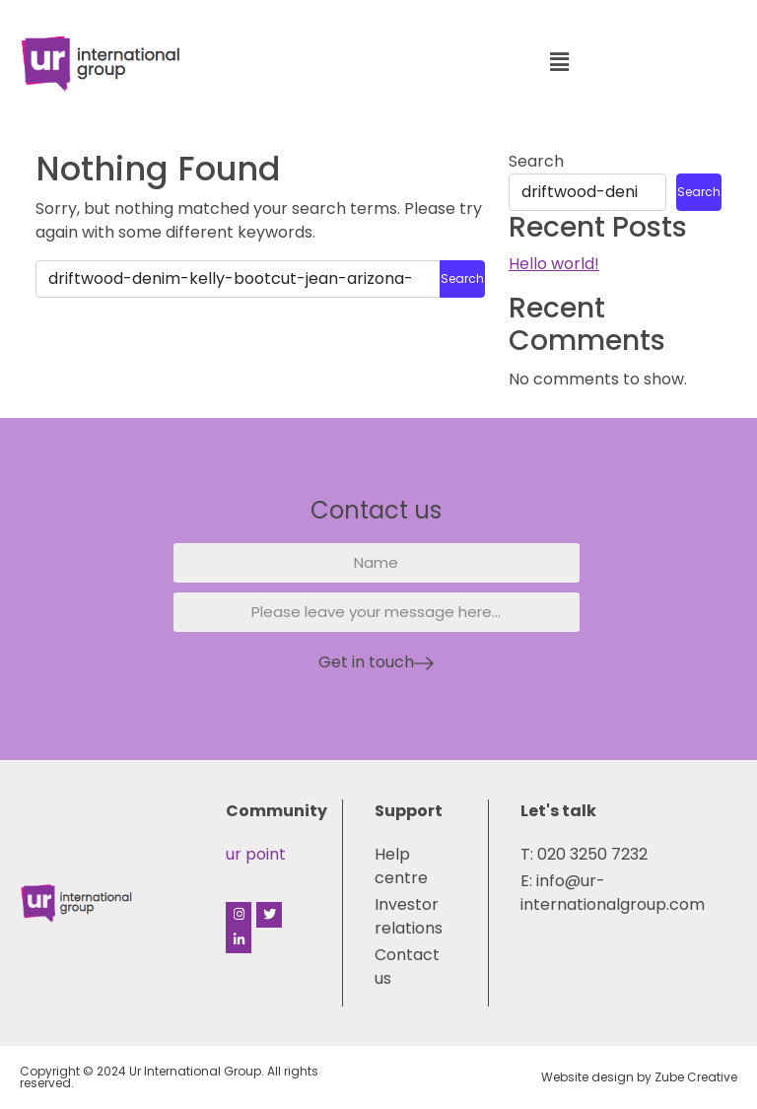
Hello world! (554, 263)
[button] (559, 63)
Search (536, 161)
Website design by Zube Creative (639, 1077)
